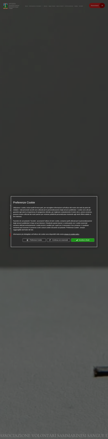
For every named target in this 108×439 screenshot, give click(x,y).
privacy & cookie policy (71, 234)
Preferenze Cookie (34, 240)
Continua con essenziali (58, 240)
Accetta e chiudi (82, 240)
